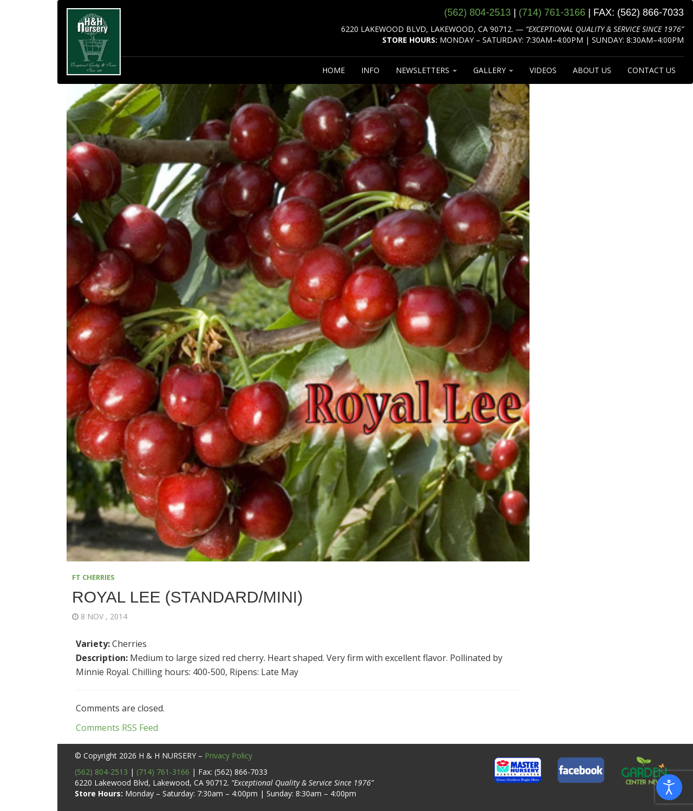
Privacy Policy (228, 755)
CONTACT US (651, 70)
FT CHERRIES (93, 577)
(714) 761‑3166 (552, 12)
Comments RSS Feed (117, 728)
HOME (333, 70)
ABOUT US (592, 70)
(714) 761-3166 (162, 772)
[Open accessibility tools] (669, 787)
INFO (370, 70)
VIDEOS (543, 70)
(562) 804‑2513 (477, 12)
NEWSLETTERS (426, 70)
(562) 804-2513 (101, 772)
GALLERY (493, 70)
